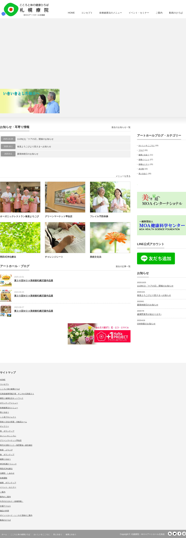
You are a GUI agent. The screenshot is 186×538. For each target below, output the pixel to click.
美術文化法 (95, 257)
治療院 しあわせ (7, 473)
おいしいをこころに (147, 145)
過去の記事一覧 (123, 266)
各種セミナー (144, 164)
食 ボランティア (7, 455)
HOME (71, 12)
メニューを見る (123, 176)
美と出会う (143, 174)
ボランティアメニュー (9, 403)
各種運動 (3, 478)
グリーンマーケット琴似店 (58, 216)
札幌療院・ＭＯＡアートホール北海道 (148, 534)
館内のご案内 (5, 497)
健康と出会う (144, 155)
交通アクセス (5, 506)
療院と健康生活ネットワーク (11, 398)
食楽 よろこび (6, 450)
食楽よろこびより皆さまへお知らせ (34, 146)
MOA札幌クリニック (8, 464)
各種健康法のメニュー (110, 12)
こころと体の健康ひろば (10, 389)
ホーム (4, 534)
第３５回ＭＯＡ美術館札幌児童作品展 (33, 295)
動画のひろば (176, 12)
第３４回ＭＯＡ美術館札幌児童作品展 (33, 311)
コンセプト (87, 12)
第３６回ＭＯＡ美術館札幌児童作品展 (33, 280)
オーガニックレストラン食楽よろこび (19, 216)
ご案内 (159, 12)
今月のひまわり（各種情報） (11, 501)
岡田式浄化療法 (8, 257)
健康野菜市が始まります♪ (149, 314)
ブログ (141, 150)
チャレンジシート (54, 257)
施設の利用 (4, 511)
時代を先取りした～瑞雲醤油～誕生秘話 (16, 445)
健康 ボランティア (8, 483)
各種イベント (144, 160)
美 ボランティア (7, 431)
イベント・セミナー (139, 12)
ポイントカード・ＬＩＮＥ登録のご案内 (16, 515)
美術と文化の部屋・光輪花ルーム (13, 422)
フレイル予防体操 (99, 216)
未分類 (141, 169)
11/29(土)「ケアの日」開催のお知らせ (35, 139)
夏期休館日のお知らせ (27, 154)
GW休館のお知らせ (146, 323)
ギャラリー (4, 426)
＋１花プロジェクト (8, 417)
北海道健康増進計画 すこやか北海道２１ (17, 394)
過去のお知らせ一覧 (121, 127)
